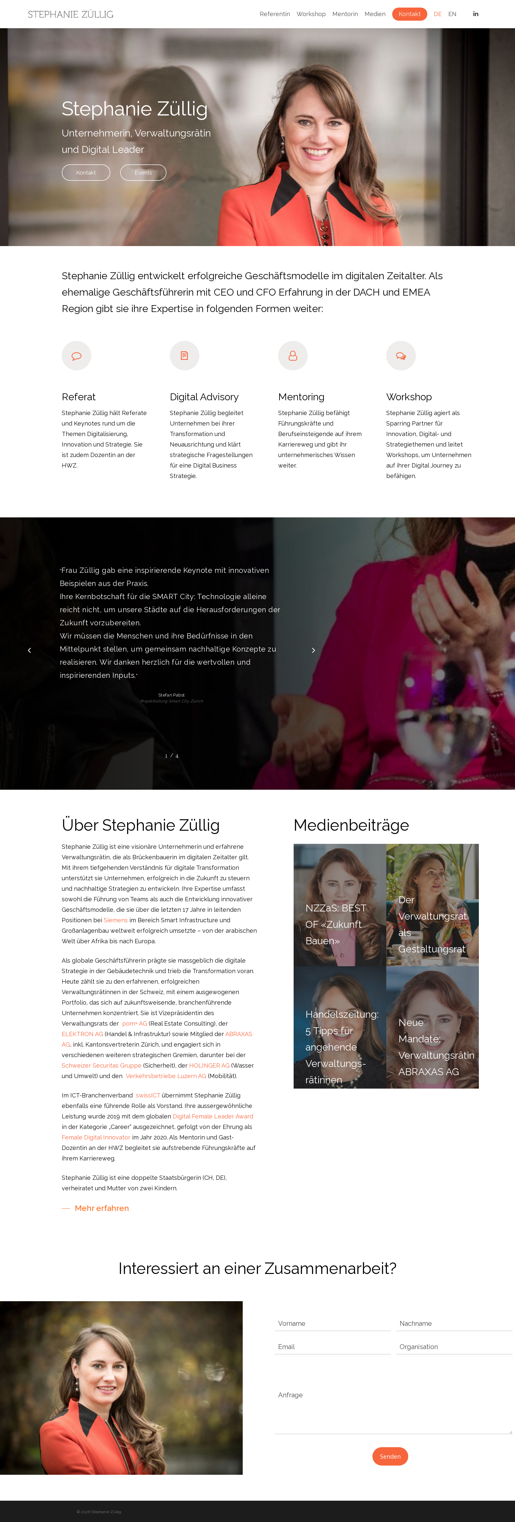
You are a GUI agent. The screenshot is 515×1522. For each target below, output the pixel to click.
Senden (390, 1456)
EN (452, 14)
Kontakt (410, 14)
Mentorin (345, 14)
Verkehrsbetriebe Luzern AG (166, 1076)
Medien (375, 14)
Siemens (116, 920)
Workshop (311, 14)
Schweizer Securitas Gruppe (102, 1065)
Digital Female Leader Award (213, 1116)
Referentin (275, 14)
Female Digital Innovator (96, 1137)
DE (438, 14)
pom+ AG (134, 1023)
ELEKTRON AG (82, 1034)
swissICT (148, 1095)
